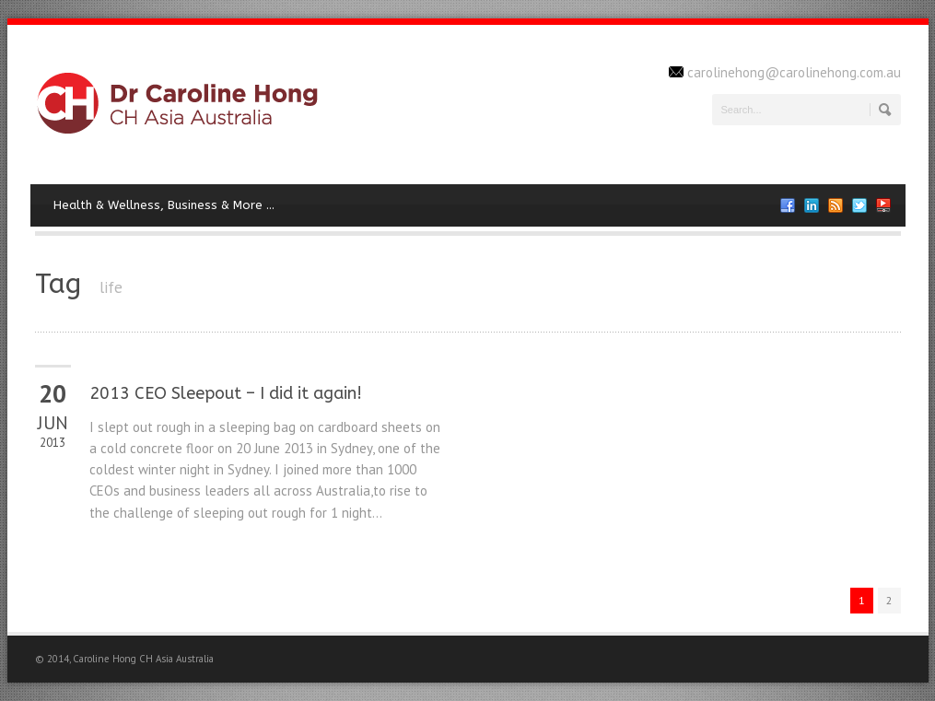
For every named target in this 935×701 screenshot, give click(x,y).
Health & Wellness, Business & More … (164, 205)
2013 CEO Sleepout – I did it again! (225, 393)
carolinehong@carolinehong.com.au (794, 72)
